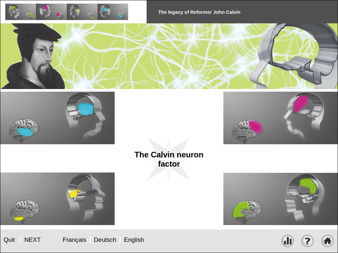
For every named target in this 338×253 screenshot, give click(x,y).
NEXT (32, 239)
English (134, 239)
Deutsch (105, 239)
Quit (9, 239)
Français (74, 239)
